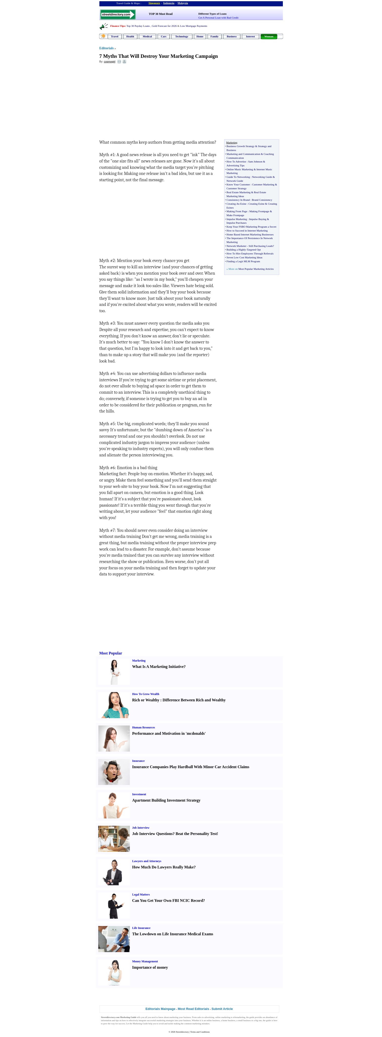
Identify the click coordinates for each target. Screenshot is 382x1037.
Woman (268, 36)
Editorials (106, 48)
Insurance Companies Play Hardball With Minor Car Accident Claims (190, 767)
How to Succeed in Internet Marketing (247, 230)
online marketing (222, 1017)
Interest (250, 36)
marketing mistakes (200, 1023)
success (121, 1023)
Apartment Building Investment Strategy (166, 800)
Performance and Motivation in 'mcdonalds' (169, 733)
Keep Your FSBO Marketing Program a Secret (251, 226)
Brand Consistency (262, 199)
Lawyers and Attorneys (146, 861)
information (106, 1020)
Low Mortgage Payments (193, 25)
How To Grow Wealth (145, 694)
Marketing (139, 660)
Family (214, 36)
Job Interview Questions (152, 834)
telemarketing (239, 1017)
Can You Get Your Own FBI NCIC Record (167, 900)
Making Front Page (237, 211)
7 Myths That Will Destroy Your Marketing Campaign (158, 56)
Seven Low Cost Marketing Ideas (244, 257)
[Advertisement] (139, 103)
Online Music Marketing (240, 169)
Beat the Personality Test (196, 834)
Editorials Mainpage (160, 1009)
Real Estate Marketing (238, 192)
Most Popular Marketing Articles (256, 268)
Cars (163, 36)
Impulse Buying (257, 219)
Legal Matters (141, 894)
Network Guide (235, 180)
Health (130, 36)
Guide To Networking (238, 176)
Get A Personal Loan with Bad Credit (218, 17)
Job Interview (141, 827)
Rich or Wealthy (145, 700)
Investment (139, 794)
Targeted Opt (254, 249)
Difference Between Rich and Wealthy (194, 700)
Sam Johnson (255, 161)
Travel (114, 36)
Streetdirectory (182, 1032)
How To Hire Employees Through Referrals (250, 253)
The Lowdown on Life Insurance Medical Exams (172, 934)
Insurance (138, 761)
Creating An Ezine (236, 203)
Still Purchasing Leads (261, 245)
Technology (181, 36)
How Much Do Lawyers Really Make (163, 867)
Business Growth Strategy (241, 146)
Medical (147, 36)
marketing (173, 1017)
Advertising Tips (236, 165)
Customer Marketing (263, 184)
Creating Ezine (256, 203)
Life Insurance (141, 928)
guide (251, 1017)
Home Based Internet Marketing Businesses (250, 234)
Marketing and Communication (243, 153)
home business (228, 1020)
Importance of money (150, 967)
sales (199, 1017)
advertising (209, 1017)
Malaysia (183, 2)
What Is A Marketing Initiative (158, 666)
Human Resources (143, 727)
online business (213, 1020)
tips (117, 1020)
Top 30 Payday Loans (138, 25)
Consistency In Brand (238, 199)
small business (244, 1020)
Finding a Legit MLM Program (243, 261)
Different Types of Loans (212, 13)
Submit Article (222, 1009)
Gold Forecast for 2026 (164, 25)
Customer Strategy (237, 188)
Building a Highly (236, 249)
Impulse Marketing (237, 219)
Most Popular (110, 653)
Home (199, 36)
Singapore (154, 2)
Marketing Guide (140, 1023)
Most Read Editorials (193, 1009)
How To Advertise (236, 161)
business (187, 1017)
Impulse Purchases (237, 222)
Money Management (145, 961)
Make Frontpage (235, 215)
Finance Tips (117, 25)
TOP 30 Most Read (160, 14)
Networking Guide (262, 176)
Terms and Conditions (200, 1032)
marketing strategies (165, 1020)
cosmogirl (109, 61)
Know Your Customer (238, 184)
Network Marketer (237, 245)
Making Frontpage (259, 211)
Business (232, 36)
